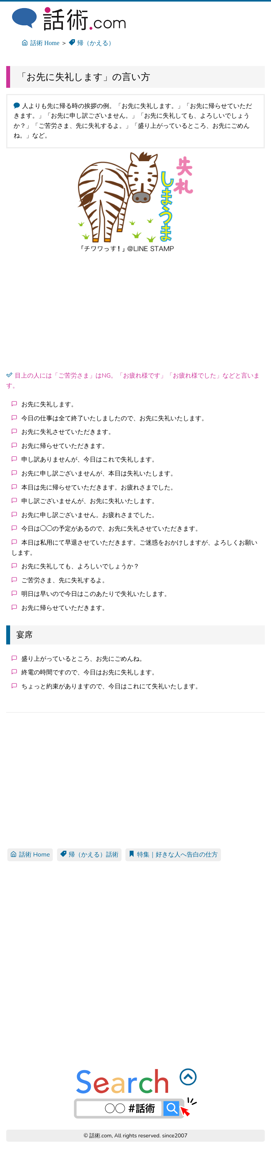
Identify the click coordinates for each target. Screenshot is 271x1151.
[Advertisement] (135, 313)
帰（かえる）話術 (89, 854)
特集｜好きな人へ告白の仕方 (173, 854)
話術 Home (30, 854)
